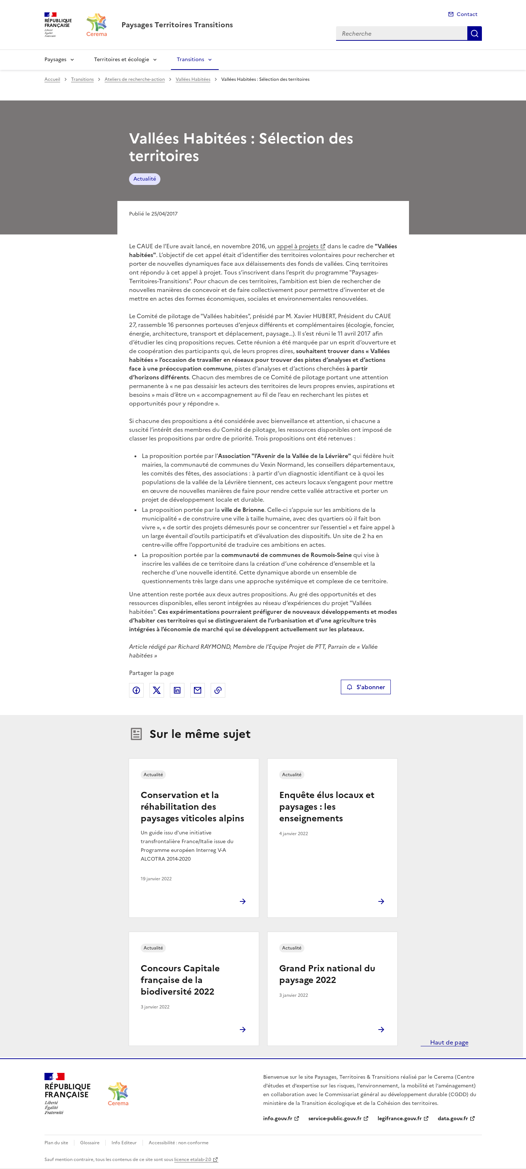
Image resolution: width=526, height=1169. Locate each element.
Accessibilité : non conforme (179, 1143)
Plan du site (56, 1143)
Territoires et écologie (121, 59)
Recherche (474, 33)
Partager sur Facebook (136, 690)
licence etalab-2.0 (192, 1159)
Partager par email (197, 690)
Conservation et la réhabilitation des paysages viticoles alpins (192, 807)
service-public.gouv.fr (335, 1118)
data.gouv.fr (453, 1118)
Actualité (144, 179)
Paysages (55, 59)
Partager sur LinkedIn (177, 690)
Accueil (52, 79)
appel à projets (298, 246)
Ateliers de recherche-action (135, 79)
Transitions (190, 59)
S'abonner (366, 687)
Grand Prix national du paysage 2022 (327, 974)
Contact (467, 14)
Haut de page (448, 1042)
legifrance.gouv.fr (400, 1118)
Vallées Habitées (193, 79)
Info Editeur (124, 1143)
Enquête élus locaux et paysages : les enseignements (326, 807)
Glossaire (90, 1143)
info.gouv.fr (277, 1118)
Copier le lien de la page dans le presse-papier (218, 690)
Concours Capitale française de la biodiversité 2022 (180, 980)
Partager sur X (156, 690)
